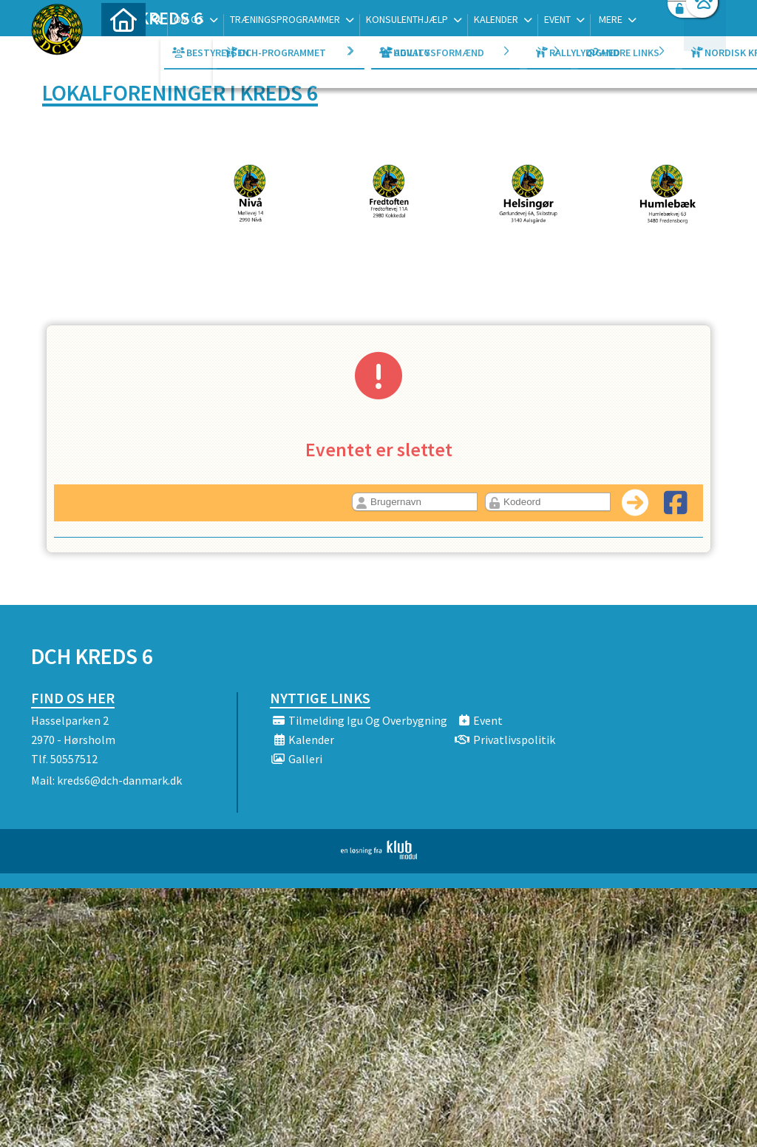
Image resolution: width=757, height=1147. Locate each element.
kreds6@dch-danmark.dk (119, 780)
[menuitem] (123, 50)
